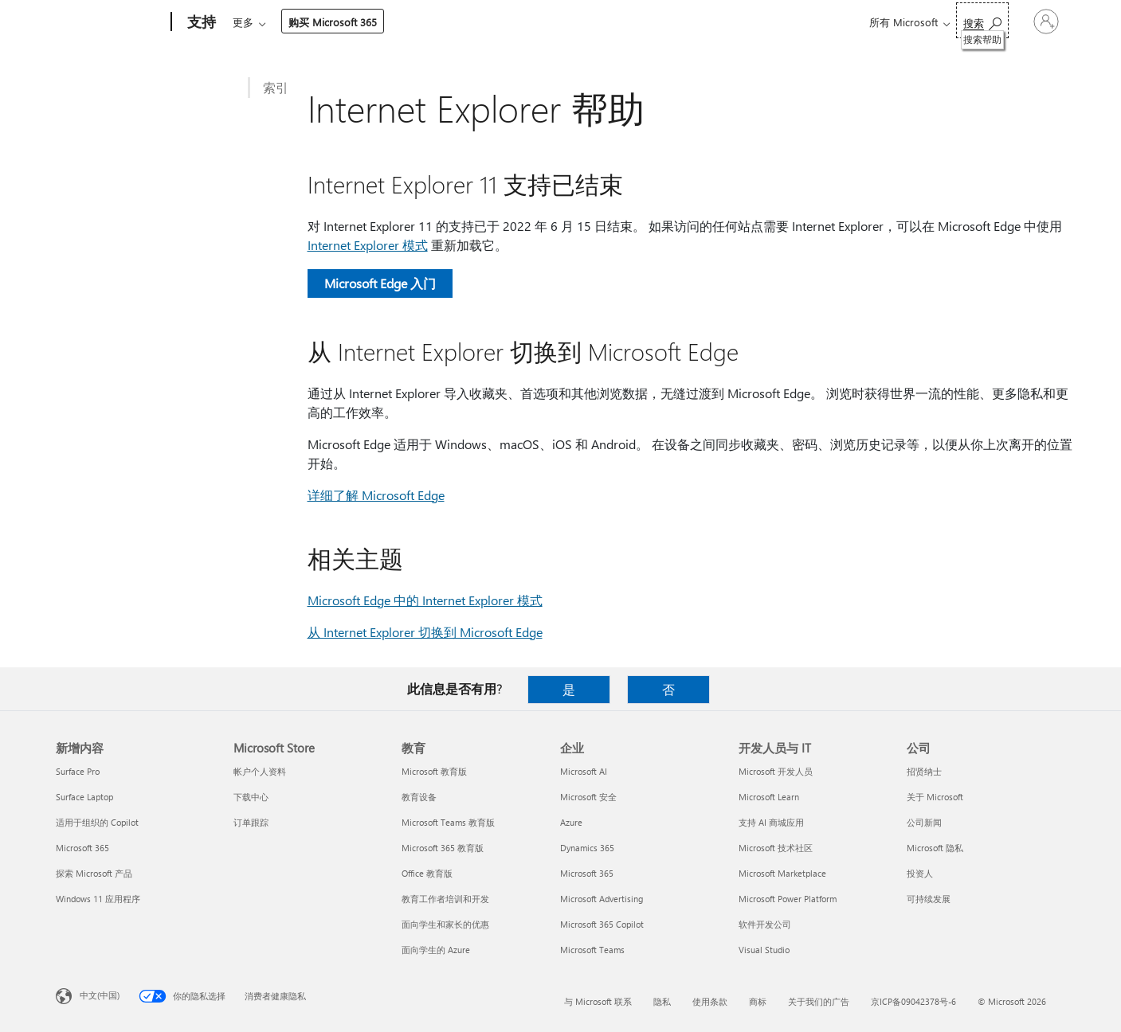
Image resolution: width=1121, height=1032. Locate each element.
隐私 (662, 1001)
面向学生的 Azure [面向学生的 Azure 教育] (436, 950)
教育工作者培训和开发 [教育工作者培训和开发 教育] (445, 899)
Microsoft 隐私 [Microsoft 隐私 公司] (935, 848)
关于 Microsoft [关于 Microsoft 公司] (935, 797)
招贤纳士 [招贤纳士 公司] (924, 771)
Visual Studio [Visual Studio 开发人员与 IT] (764, 950)
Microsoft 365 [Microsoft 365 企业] (586, 873)
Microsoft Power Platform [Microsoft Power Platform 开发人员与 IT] (788, 899)
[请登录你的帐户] (1029, 21)
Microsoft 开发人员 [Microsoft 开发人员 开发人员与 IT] (776, 771)
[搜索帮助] (949, 20)
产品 (369, 22)
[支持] (200, 22)
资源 (553, 22)
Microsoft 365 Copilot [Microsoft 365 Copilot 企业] (602, 924)
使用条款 (709, 1001)
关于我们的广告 (818, 1001)
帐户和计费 (487, 22)
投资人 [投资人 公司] (920, 873)
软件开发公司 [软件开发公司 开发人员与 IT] (765, 924)
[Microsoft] (110, 22)
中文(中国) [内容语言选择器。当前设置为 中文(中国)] (100, 995)
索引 (275, 87)
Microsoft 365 (261, 22)
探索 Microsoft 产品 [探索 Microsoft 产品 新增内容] (94, 873)
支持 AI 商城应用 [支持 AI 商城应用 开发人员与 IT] (771, 822)
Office (325, 22)
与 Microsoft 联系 (598, 1001)
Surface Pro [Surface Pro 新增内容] (78, 771)
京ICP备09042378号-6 (913, 1001)
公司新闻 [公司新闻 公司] (924, 822)
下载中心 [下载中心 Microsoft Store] (250, 797)
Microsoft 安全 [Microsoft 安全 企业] (588, 797)
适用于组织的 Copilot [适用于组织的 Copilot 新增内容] (97, 822)
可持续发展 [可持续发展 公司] (928, 899)
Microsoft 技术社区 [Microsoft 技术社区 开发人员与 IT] (776, 848)
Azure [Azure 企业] (571, 822)
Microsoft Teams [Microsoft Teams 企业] (592, 950)
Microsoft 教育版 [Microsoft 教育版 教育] (434, 771)
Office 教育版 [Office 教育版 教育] (427, 873)
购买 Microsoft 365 (643, 22)
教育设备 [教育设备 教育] (419, 797)
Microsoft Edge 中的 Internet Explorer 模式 (425, 600)
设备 (420, 22)
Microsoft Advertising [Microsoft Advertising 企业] (601, 899)
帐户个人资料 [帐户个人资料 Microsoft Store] (259, 771)
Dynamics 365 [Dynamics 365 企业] (587, 848)
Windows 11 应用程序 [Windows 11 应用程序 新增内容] (98, 899)
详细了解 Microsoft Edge (376, 495)
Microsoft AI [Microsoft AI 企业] (583, 771)
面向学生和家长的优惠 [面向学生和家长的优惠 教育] (445, 924)
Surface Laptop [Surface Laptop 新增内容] (84, 797)
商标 (757, 1001)
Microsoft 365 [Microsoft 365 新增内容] (82, 848)
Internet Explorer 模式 (368, 244)
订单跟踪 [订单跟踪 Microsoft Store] (250, 822)
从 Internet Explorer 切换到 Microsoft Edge (425, 632)
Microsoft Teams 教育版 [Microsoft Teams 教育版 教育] (448, 822)
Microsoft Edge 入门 (380, 283)
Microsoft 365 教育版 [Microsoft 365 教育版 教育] (443, 848)
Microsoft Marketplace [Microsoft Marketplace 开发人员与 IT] (782, 873)
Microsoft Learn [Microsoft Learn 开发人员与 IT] (769, 797)
